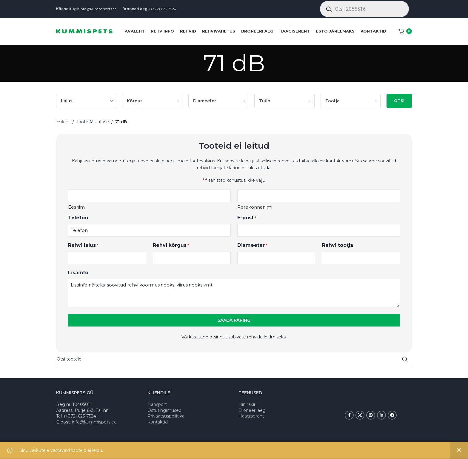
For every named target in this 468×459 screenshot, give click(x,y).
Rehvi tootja (337, 245)
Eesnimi (77, 207)
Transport (157, 404)
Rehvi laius (83, 245)
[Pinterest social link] (370, 415)
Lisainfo (78, 272)
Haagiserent (251, 416)
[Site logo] (84, 30)
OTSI (399, 100)
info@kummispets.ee (98, 9)
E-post (246, 218)
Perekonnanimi (254, 207)
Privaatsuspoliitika (165, 416)
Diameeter (252, 245)
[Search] (234, 359)
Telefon (78, 218)
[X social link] (359, 415)
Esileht (63, 121)
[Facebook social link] (349, 415)
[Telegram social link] (392, 415)
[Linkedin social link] (381, 415)
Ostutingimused (164, 410)
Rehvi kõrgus (171, 245)
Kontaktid (157, 422)
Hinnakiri (247, 404)
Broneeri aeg (252, 410)
